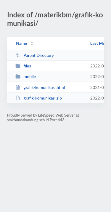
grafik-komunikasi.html (40, 87)
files (23, 65)
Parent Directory (34, 55)
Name (21, 43)
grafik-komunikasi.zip (38, 97)
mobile (25, 76)
